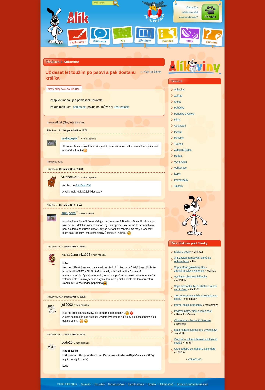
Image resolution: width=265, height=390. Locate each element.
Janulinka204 (83, 185)
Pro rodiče (100, 384)
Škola (177, 101)
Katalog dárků (166, 384)
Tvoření (178, 143)
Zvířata (178, 95)
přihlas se (79, 107)
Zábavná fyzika (183, 149)
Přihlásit (210, 16)
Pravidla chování (136, 384)
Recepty (179, 137)
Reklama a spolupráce (192, 384)
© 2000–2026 (67, 384)
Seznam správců (116, 384)
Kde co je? (86, 384)
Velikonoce (180, 167)
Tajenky (178, 185)
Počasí (178, 131)
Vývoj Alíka (180, 161)
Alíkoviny (179, 89)
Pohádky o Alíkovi (184, 113)
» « (194, 359)
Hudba (178, 155)
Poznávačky (181, 180)
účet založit (121, 107)
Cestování (180, 125)
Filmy (177, 119)
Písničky (152, 384)
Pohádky (179, 107)
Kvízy (177, 173)
